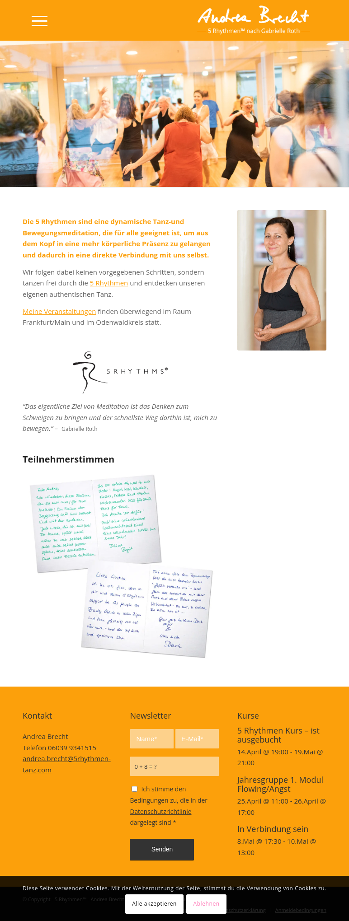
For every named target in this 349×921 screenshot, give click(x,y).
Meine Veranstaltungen (59, 311)
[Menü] (35, 20)
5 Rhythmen (109, 282)
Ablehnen (206, 903)
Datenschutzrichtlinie (160, 811)
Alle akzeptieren (154, 903)
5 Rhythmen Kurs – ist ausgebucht (278, 735)
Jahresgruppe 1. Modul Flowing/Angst (280, 784)
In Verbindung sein (272, 828)
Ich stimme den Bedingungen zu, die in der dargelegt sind (168, 806)
